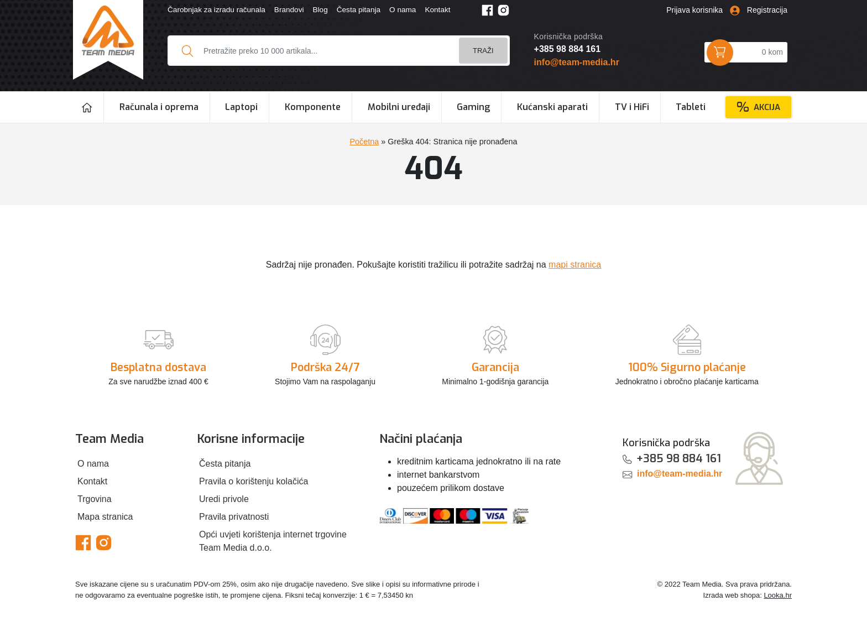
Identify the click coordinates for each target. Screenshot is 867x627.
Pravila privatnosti (234, 516)
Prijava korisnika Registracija (726, 10)
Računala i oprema (159, 107)
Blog (319, 10)
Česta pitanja (358, 10)
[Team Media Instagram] (503, 10)
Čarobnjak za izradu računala (216, 10)
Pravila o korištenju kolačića (253, 481)
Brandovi (289, 10)
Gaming (473, 107)
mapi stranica (575, 264)
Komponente (313, 107)
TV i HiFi (632, 107)
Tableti (691, 107)
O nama (402, 10)
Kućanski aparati (552, 107)
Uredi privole (224, 499)
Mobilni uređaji (399, 107)
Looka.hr (778, 595)
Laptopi (241, 107)
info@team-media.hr (576, 62)
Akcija (758, 107)
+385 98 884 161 (567, 49)
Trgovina (94, 499)
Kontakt (437, 10)
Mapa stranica (105, 516)
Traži (483, 50)
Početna (364, 141)
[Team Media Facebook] (487, 10)
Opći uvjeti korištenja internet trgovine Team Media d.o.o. (273, 541)
